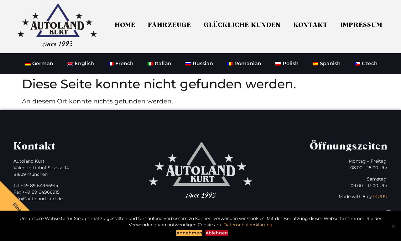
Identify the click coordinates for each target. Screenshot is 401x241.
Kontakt (310, 25)
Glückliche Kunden (242, 25)
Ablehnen (217, 233)
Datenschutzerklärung (248, 225)
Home (125, 25)
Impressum (361, 25)
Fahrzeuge (169, 25)
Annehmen (189, 233)
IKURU (380, 196)
